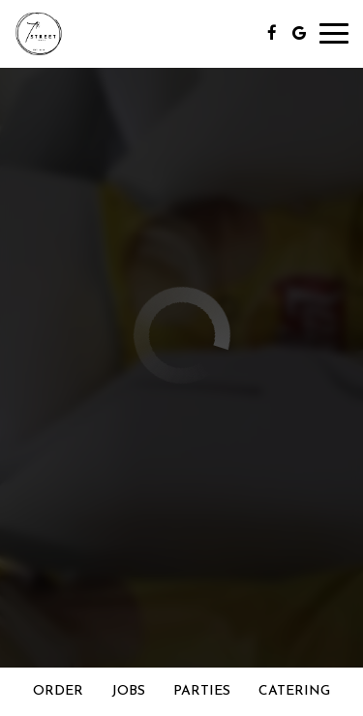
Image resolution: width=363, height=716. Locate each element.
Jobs (128, 691)
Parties (201, 691)
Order (58, 691)
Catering (294, 691)
